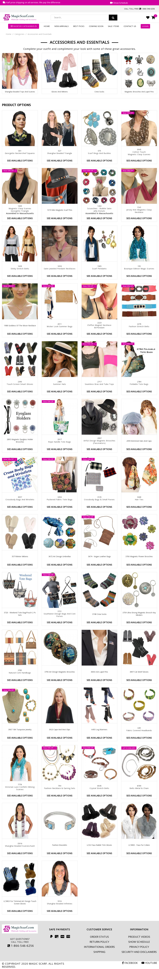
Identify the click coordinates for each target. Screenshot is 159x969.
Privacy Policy (139, 947)
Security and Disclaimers (139, 952)
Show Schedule (139, 942)
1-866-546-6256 (20, 946)
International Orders (99, 947)
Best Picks (78, 26)
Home (47, 26)
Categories (19, 34)
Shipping (99, 952)
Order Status (99, 936)
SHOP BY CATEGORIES (23, 26)
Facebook (130, 963)
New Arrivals (61, 26)
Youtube (149, 963)
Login (145, 26)
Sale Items (113, 26)
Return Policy (99, 942)
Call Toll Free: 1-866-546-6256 (139, 9)
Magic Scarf (38, 963)
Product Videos (139, 936)
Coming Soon (96, 26)
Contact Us (130, 26)
